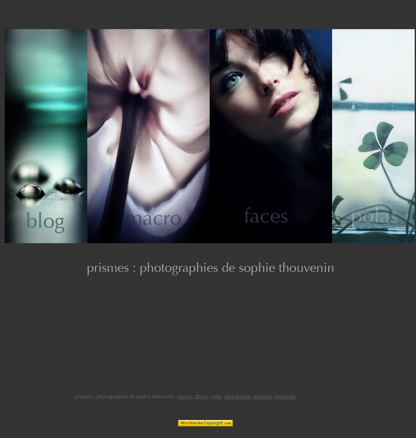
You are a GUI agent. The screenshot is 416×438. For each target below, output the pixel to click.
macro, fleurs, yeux (199, 396)
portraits (263, 396)
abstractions (237, 396)
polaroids (285, 396)
